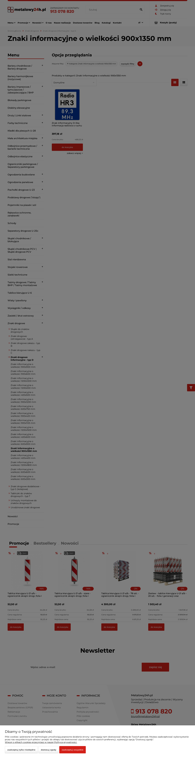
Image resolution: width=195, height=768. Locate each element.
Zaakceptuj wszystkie (72, 749)
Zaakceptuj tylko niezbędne (21, 749)
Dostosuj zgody (48, 749)
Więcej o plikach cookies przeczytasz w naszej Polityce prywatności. (41, 742)
